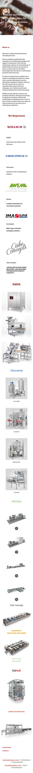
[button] (2, 2)
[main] (16, 17)
